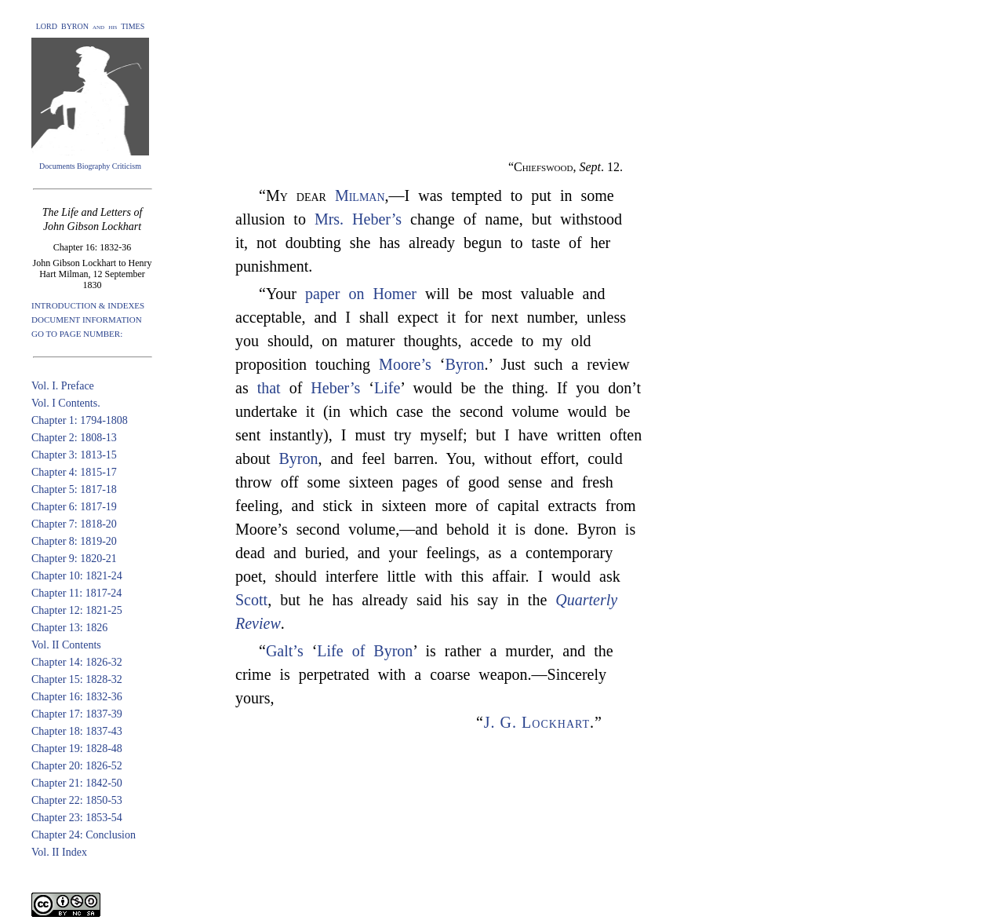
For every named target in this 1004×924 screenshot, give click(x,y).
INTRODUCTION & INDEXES (87, 305)
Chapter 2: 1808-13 (74, 438)
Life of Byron (365, 650)
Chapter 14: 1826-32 (76, 662)
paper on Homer (361, 293)
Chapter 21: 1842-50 (76, 783)
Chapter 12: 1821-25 (76, 610)
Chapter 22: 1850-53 (76, 800)
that (269, 387)
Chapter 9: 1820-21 (74, 558)
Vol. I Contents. (65, 403)
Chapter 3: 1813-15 (74, 455)
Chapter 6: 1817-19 (74, 507)
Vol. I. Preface (62, 386)
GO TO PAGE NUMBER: (76, 333)
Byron (464, 364)
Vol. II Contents (66, 645)
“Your (282, 293)
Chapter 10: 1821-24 (76, 576)
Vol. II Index (59, 852)
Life (387, 387)
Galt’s (285, 650)
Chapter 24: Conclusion (83, 835)
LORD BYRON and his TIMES (90, 26)
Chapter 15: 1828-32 (76, 679)
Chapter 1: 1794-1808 (79, 420)
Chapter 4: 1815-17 (74, 472)
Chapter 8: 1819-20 (74, 541)
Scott (251, 599)
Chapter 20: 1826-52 (76, 766)
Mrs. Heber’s (358, 219)
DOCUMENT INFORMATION (86, 319)
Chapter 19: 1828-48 (76, 748)
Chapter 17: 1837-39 (76, 714)
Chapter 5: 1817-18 (74, 489)
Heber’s (335, 387)
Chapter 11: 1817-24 (76, 593)
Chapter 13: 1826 (69, 628)
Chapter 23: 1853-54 (76, 818)
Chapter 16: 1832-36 (76, 697)
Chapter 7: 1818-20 (74, 524)
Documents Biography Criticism (90, 166)
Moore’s (405, 364)
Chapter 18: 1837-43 (76, 731)
